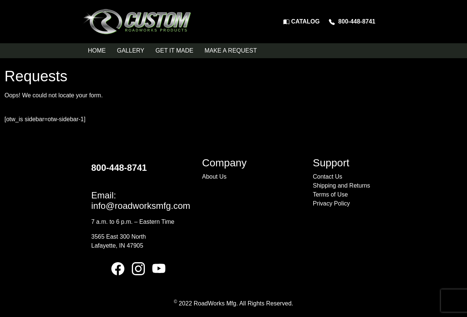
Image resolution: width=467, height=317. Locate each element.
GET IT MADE (175, 50)
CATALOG (301, 21)
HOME (97, 50)
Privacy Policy (331, 203)
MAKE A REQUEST (230, 50)
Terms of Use (330, 194)
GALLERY (130, 50)
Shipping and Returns (341, 185)
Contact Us (327, 176)
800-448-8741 (352, 21)
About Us (214, 176)
